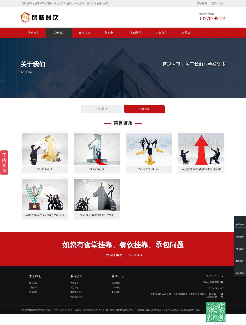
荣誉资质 (217, 64)
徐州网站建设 (122, 310)
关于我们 (58, 32)
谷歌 (220, 3)
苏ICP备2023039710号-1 (93, 310)
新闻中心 (110, 32)
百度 (214, 3)
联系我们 (187, 32)
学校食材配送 (76, 297)
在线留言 (161, 32)
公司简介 (33, 283)
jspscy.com (213, 288)
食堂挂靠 (74, 283)
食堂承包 (74, 287)
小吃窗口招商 (76, 292)
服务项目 (84, 32)
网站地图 (202, 3)
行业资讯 (116, 287)
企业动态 (116, 283)
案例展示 (135, 32)
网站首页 (33, 32)
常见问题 (116, 292)
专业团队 (33, 292)
